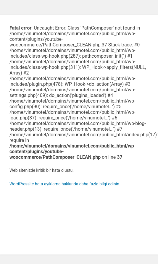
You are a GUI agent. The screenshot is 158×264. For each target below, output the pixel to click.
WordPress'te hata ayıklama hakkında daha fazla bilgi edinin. (64, 184)
